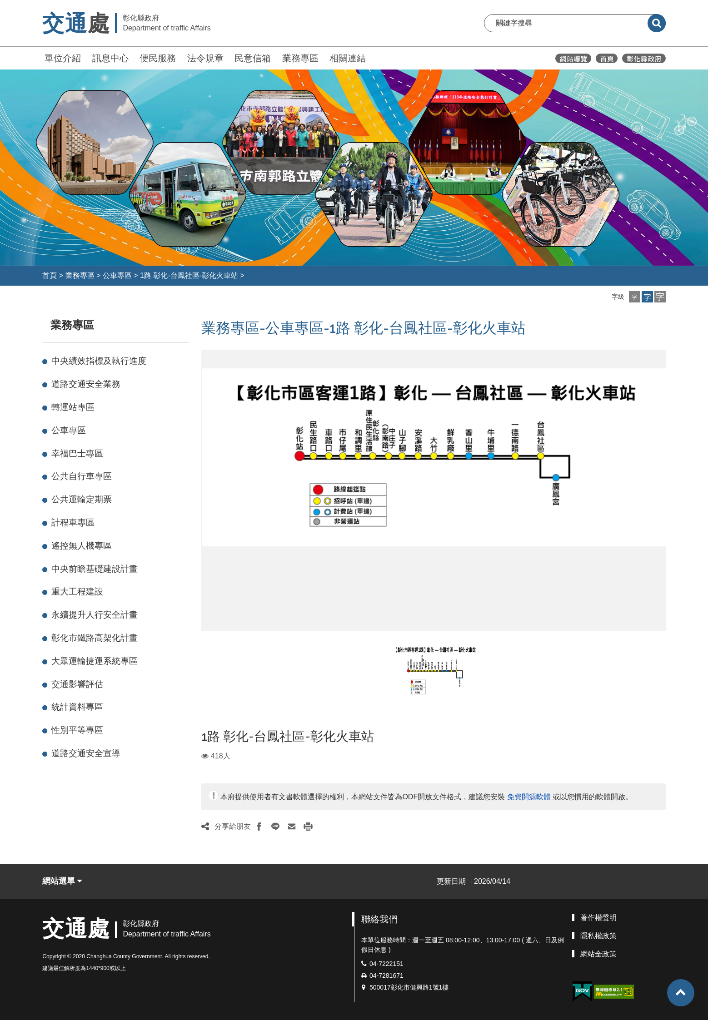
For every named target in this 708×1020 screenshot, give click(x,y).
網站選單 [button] (62, 881)
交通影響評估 (77, 684)
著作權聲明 (598, 917)
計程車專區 (73, 522)
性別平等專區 (77, 730)
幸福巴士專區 (77, 453)
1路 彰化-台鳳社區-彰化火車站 (189, 275)
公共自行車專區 (81, 476)
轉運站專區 (73, 407)
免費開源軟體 (529, 797)
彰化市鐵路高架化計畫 (94, 638)
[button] (634, 296)
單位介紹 (63, 58)
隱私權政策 (598, 936)
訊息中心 (110, 58)
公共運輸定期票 (81, 499)
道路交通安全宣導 (85, 753)
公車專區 (117, 275)
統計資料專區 (77, 707)
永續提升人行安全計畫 (94, 614)
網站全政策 (598, 954)
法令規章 (205, 58)
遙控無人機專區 (81, 545)
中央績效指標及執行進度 (98, 361)
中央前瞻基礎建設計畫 (94, 569)
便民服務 (158, 58)
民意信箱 (252, 58)
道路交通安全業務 (85, 384)
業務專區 (300, 58)
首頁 (49, 275)
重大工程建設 (77, 591)
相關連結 (347, 58)
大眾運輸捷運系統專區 (94, 661)
